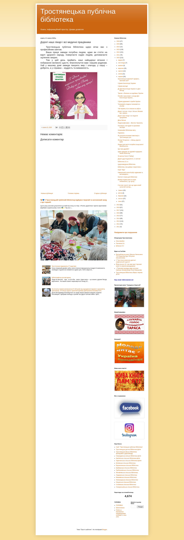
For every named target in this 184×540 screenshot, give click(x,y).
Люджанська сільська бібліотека (126, 475)
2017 (118, 210)
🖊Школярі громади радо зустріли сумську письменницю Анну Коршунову (129, 269)
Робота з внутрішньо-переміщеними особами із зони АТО (121, 513)
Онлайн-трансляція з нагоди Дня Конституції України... (128, 96)
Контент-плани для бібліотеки (127, 177)
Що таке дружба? (123, 149)
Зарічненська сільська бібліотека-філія (128, 460)
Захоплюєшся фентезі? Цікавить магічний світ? (128, 79)
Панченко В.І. (120, 243)
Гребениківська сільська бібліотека (127, 470)
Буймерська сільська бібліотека (126, 468)
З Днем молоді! (123, 86)
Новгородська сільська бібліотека (127, 480)
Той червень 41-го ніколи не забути (129, 108)
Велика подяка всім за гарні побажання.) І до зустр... (127, 180)
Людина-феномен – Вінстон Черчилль (130, 123)
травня (120, 190)
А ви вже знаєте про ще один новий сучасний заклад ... (129, 186)
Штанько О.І (120, 246)
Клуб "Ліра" (121, 170)
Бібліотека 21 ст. (123, 161)
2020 (118, 57)
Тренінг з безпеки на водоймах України (130, 93)
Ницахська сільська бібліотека (126, 482)
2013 (118, 221)
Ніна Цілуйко (120, 241)
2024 (118, 47)
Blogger (104, 529)
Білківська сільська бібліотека (125, 463)
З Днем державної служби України (129, 101)
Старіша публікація (100, 193)
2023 (118, 49)
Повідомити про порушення (125, 232)
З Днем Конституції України (127, 83)
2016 (118, 213)
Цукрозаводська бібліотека (126, 164)
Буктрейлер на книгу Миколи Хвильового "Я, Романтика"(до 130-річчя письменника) (129, 256)
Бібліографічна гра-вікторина (61, 277)
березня (121, 196)
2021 (118, 55)
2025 (118, 44)
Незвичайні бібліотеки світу (127, 130)
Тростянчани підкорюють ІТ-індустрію (64, 266)
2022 (118, 52)
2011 (118, 227)
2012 (118, 224)
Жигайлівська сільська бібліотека (127, 472)
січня (120, 201)
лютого (120, 198)
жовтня (120, 65)
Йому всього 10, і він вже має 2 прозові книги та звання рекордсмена (129, 265)
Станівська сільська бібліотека (126, 484)
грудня (120, 60)
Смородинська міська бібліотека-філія (128, 456)
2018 (118, 207)
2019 (118, 205)
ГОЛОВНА (119, 505)
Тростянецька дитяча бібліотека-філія (128, 449)
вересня (121, 68)
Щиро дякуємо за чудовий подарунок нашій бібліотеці (130, 152)
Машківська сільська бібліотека (126, 477)
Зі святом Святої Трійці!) (126, 156)
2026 (118, 41)
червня (120, 76)
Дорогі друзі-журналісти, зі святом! (129, 159)
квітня (120, 193)
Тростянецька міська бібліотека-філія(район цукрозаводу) (126, 452)
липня (120, 74)
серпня (120, 71)
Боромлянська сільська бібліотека (127, 465)
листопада (121, 63)
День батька (122, 120)
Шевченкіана (120, 508)
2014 (118, 218)
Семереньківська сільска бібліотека (127, 487)
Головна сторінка (73, 193)
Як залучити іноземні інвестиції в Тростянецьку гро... (128, 136)
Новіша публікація (47, 193)
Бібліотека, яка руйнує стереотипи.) (129, 167)
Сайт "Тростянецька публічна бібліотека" (129, 447)
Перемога (121, 133)
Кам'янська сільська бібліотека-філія (128, 458)
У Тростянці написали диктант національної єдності (126, 261)
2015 (118, 215)
